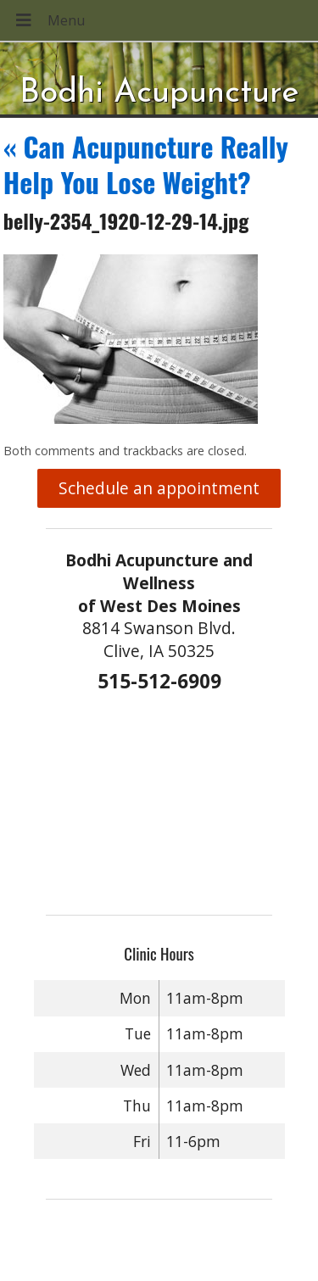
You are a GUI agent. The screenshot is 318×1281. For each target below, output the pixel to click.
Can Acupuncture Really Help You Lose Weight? (145, 164)
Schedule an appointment (159, 487)
